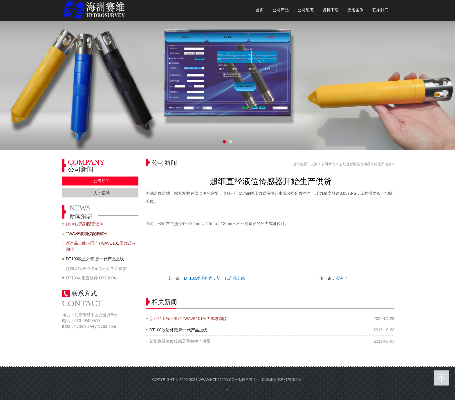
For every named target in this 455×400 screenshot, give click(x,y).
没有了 (342, 278)
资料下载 (330, 10)
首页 (260, 10)
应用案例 (355, 10)
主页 (313, 164)
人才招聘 (101, 193)
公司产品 (280, 10)
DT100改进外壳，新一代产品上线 (214, 278)
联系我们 (380, 10)
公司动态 (305, 10)
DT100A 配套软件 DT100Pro (92, 278)
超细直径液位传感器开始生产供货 (365, 164)
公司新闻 (328, 164)
